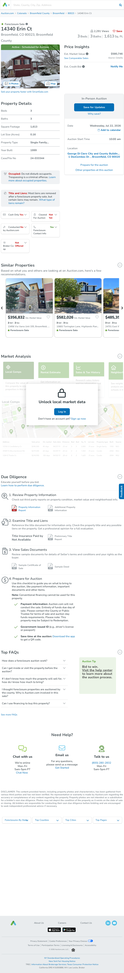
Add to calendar (109, 130)
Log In (62, 411)
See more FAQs (9, 714)
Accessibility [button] (90, 945)
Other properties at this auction (94, 170)
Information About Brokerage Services (48, 964)
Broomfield (58, 13)
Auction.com (7, 13)
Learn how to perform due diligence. (22, 485)
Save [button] (117, 31)
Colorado (22, 13)
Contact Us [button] (86, 922)
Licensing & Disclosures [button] (72, 945)
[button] (13, 923)
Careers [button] (62, 922)
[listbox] (16, 820)
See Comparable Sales (76, 58)
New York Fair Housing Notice (62, 961)
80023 (71, 13)
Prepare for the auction (94, 165)
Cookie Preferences (58, 941)
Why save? (94, 114)
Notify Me (117, 66)
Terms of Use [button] (34, 945)
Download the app (64, 636)
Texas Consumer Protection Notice (82, 964)
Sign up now (78, 419)
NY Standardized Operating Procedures (62, 958)
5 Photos (11, 83)
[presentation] (67, 5)
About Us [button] (39, 922)
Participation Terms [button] (50, 945)
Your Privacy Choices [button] (81, 941)
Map (51, 83)
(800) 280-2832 (101, 763)
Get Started (62, 768)
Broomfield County (40, 13)
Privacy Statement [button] (38, 941)
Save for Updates (94, 107)
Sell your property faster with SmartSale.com (24, 91)
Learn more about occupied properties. (32, 178)
